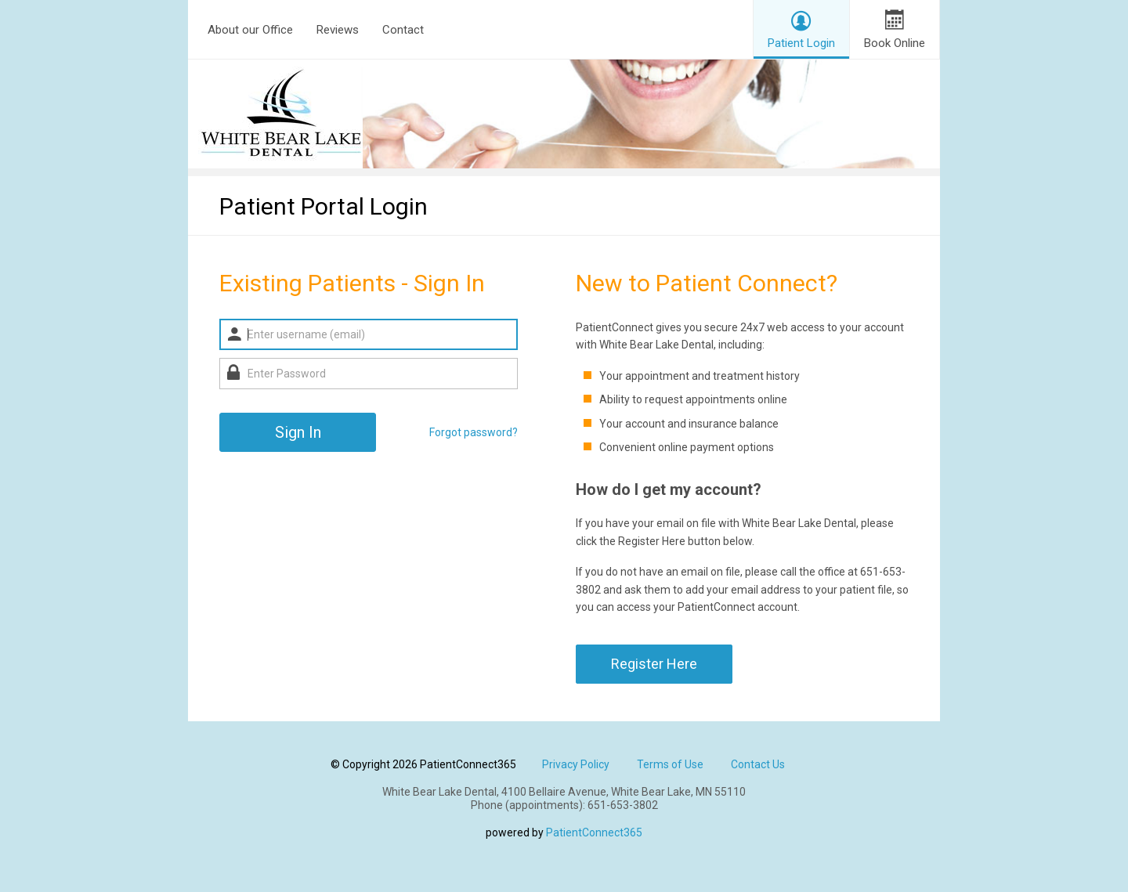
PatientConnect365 (594, 832)
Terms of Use (670, 764)
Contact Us (758, 764)
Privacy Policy (575, 764)
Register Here (654, 663)
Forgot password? (473, 432)
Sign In (298, 432)
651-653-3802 (623, 805)
